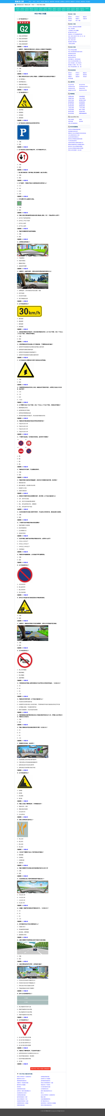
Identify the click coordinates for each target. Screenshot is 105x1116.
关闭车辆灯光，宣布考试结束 (74, 59)
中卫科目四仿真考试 (72, 140)
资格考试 (83, 1)
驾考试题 (57, 1)
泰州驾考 (19, 1086)
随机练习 (85, 16)
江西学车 (45, 8)
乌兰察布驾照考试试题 (45, 1086)
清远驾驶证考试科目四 (73, 131)
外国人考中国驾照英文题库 (73, 123)
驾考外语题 (70, 121)
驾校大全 (47, 1)
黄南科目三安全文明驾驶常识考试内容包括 (77, 133)
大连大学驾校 (82, 98)
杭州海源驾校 (82, 102)
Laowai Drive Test (74, 116)
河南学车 (68, 8)
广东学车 (87, 8)
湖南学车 (77, 8)
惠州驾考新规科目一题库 (22, 1097)
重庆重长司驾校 (82, 100)
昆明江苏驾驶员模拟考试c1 (46, 1105)
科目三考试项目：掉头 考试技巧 (75, 62)
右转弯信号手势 (71, 88)
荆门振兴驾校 (71, 104)
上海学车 (22, 8)
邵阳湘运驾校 (82, 105)
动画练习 (70, 74)
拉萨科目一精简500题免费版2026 (24, 1090)
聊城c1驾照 (43, 1097)
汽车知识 (78, 1)
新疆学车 (73, 10)
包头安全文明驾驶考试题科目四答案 (75, 148)
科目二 (34, 1)
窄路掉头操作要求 (72, 38)
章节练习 (77, 16)
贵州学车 (27, 10)
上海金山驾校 (71, 107)
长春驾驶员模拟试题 (21, 1095)
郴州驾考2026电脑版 (21, 1084)
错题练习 (77, 18)
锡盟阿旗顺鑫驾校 (83, 113)
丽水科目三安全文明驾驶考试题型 (75, 146)
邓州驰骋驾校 (82, 104)
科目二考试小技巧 (72, 39)
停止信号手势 (71, 84)
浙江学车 (36, 8)
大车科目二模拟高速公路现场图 (74, 26)
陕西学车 (54, 10)
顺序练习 (70, 16)
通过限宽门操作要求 (72, 41)
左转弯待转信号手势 (83, 86)
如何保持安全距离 (72, 53)
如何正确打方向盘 (72, 55)
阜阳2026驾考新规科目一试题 (47, 1082)
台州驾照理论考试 (44, 1088)
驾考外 (80, 119)
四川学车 (22, 10)
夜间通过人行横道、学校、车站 (74, 64)
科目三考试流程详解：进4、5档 (74, 66)
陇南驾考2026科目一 (21, 1078)
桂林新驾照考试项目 (21, 1088)
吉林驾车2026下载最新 (45, 1078)
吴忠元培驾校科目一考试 (22, 1099)
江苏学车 (41, 8)
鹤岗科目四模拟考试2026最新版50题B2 (76, 144)
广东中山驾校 (82, 107)
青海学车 (64, 10)
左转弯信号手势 (71, 86)
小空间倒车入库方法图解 (73, 30)
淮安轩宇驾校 (71, 100)
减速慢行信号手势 (72, 90)
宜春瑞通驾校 (82, 96)
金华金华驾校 (71, 109)
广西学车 (18, 10)
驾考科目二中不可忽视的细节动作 (75, 34)
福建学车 (50, 8)
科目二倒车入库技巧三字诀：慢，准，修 (76, 36)
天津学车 (27, 8)
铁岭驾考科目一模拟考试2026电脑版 (48, 1103)
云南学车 (31, 10)
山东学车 (59, 8)
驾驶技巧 (72, 1)
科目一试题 (78, 20)
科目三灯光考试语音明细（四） (74, 61)
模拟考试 (70, 18)
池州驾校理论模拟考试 (45, 1080)
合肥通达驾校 (71, 96)
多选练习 (77, 74)
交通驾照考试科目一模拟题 (22, 1103)
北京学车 (18, 8)
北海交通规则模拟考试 (45, 1099)
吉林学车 (41, 10)
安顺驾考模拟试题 (21, 1105)
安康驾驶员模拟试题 (45, 1076)
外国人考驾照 (71, 119)
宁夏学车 (68, 10)
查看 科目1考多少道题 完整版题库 (40, 1068)
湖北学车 (82, 8)
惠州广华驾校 (82, 109)
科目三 (38, 1)
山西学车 (64, 8)
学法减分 (88, 1)
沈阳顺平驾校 (71, 98)
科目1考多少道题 (41, 4)
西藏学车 (77, 10)
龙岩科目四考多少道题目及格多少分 (75, 142)
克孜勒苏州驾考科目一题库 (22, 1101)
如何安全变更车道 (72, 57)
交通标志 (62, 1)
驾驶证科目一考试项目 (45, 1084)
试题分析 (85, 18)
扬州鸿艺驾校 (71, 111)
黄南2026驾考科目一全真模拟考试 (24, 1076)
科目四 (42, 1)
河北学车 (73, 8)
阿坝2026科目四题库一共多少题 (74, 150)
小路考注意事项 (71, 43)
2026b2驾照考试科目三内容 (73, 135)
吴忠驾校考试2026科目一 (22, 1092)
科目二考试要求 (71, 28)
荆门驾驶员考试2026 (45, 1101)
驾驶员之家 (19, 1)
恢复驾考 (52, 1)
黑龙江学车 (45, 10)
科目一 (30, 1)
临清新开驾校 (82, 111)
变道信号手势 (82, 88)
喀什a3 (42, 1092)
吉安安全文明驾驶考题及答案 (74, 129)
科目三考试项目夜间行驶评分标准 (75, 51)
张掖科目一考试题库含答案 (22, 1082)
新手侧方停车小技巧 (72, 32)
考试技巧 (70, 20)
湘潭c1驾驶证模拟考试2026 (46, 1090)
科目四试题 (70, 78)
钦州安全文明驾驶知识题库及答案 (75, 138)
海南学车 (36, 10)
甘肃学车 (59, 10)
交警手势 (67, 1)
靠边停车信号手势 (83, 90)
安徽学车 (54, 8)
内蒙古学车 (82, 10)
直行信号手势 (82, 84)
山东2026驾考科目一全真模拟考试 (48, 1095)
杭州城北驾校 (71, 105)
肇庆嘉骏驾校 (71, 102)
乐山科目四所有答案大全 (73, 137)
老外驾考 (81, 121)
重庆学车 (31, 8)
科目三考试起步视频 (72, 49)
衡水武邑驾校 (71, 113)
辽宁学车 (50, 10)
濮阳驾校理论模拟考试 (21, 1080)
